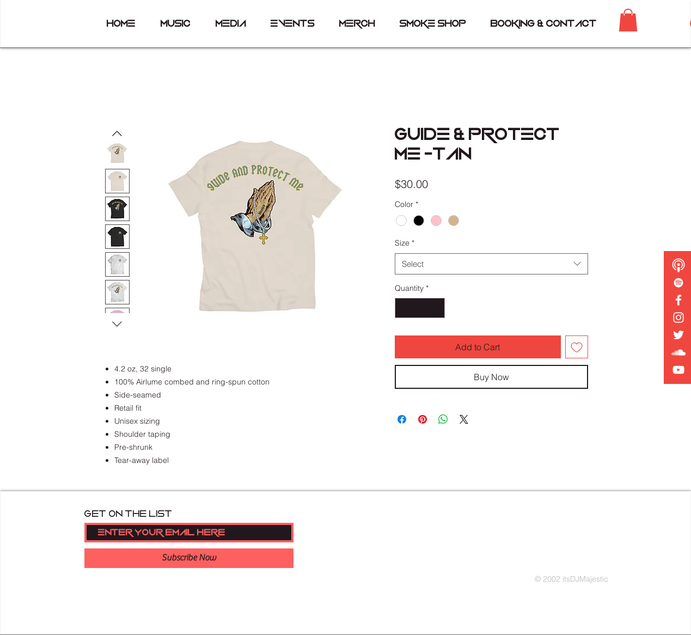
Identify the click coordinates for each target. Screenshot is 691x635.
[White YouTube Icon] (678, 370)
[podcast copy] (678, 265)
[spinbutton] (420, 308)
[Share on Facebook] (401, 419)
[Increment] (436, 308)
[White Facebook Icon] (678, 300)
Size (404, 243)
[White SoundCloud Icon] (678, 352)
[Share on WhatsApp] (443, 419)
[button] (628, 20)
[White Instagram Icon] (678, 317)
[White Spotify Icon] (678, 283)
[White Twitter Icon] (678, 335)
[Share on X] (463, 419)
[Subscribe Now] (188, 558)
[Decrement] (403, 308)
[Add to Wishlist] (576, 346)
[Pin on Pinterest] (422, 419)
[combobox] (491, 263)
